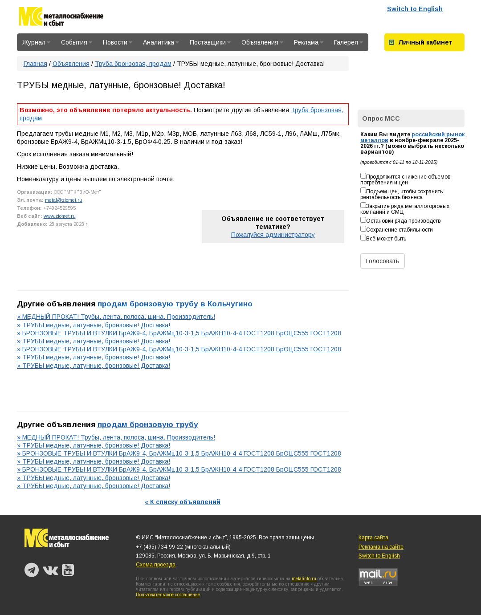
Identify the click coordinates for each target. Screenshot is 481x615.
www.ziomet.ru (60, 216)
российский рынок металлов (412, 137)
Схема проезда (155, 565)
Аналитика (161, 42)
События (76, 42)
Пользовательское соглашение (168, 594)
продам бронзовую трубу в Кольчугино (175, 303)
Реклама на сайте (381, 547)
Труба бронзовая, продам (133, 63)
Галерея (348, 42)
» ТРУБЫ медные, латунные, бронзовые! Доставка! (93, 325)
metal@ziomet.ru (63, 200)
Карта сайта (373, 537)
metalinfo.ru (304, 578)
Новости (117, 42)
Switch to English (415, 8)
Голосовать (382, 261)
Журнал (36, 42)
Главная (35, 63)
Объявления (262, 42)
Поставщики (210, 42)
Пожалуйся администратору (273, 234)
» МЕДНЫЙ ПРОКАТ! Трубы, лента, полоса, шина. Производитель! (116, 316)
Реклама (308, 42)
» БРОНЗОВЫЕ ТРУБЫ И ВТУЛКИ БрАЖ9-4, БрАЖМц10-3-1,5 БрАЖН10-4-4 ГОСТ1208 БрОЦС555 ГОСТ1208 (179, 333)
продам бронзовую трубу (148, 424)
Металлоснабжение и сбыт (61, 18)
